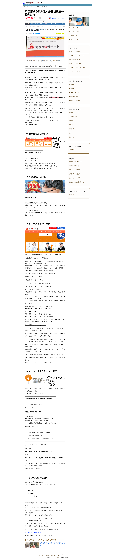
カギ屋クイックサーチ (74, 39)
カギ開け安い (32, 7)
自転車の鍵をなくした (74, 174)
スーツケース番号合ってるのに (77, 67)
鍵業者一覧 (25, 7)
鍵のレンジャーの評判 (74, 178)
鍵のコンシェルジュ (74, 112)
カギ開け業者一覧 (73, 27)
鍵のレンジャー (73, 137)
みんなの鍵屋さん (73, 116)
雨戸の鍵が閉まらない (74, 165)
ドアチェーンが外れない (75, 63)
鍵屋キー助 (71, 129)
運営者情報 (71, 194)
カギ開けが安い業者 (74, 31)
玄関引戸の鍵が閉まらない (76, 161)
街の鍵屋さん (72, 120)
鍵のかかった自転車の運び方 (76, 182)
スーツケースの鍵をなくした (76, 55)
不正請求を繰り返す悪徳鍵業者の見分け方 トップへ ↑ (51, 555)
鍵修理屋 (71, 124)
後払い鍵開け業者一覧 (74, 59)
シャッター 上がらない (75, 71)
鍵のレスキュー (73, 133)
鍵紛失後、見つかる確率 (75, 51)
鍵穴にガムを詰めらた (74, 170)
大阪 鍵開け (72, 149)
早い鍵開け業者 (73, 35)
